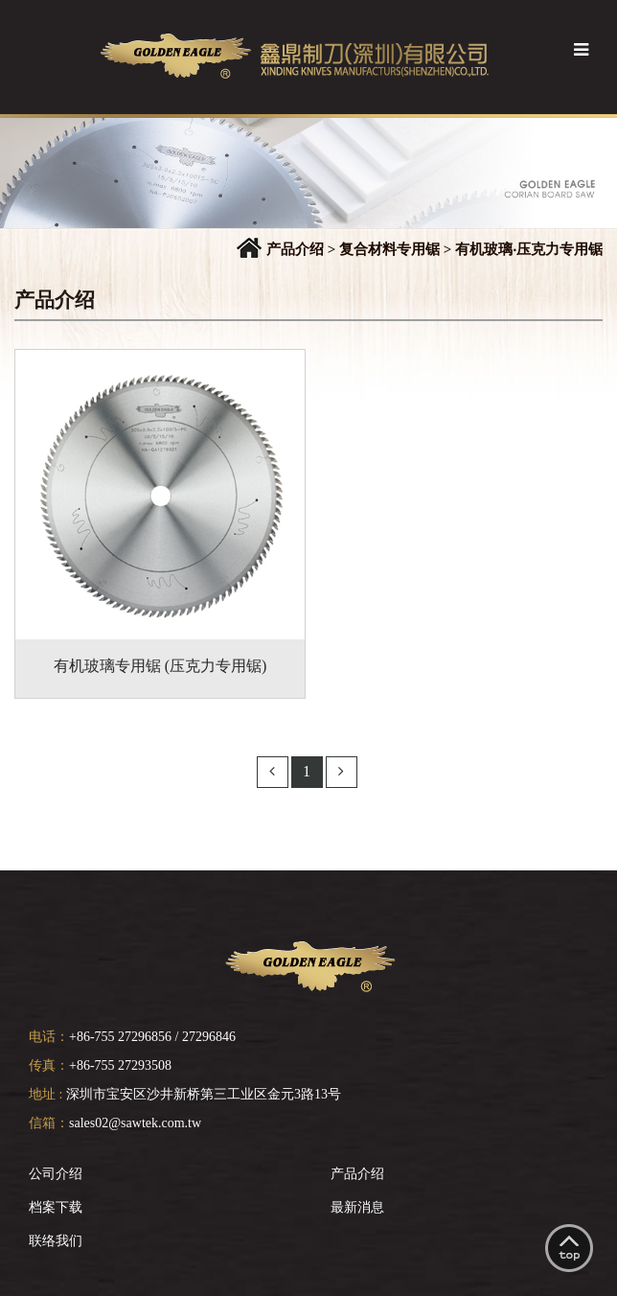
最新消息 (357, 1207)
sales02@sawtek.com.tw (135, 1123)
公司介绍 (55, 1174)
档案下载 (55, 1207)
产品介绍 (357, 1174)
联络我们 (55, 1241)
